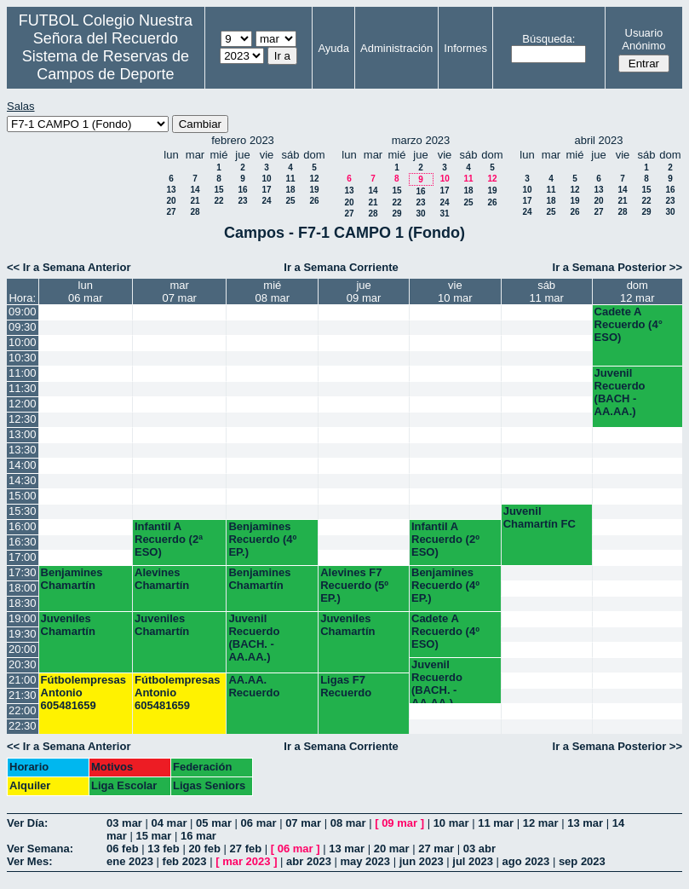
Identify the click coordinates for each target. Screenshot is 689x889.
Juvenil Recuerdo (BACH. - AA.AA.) (253, 637)
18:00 (23, 587)
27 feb (246, 848)
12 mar (541, 823)
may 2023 (365, 861)
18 (290, 189)
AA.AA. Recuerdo (253, 686)
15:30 (23, 511)
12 (314, 178)
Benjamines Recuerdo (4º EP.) (262, 539)
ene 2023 (129, 861)
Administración (396, 48)
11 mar (496, 823)
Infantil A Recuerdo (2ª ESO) (169, 539)
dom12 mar (637, 291)
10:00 (23, 342)
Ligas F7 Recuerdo (345, 686)
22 (218, 200)
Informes (465, 48)
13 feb (163, 848)
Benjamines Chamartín (72, 579)
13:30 (23, 449)
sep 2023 (582, 861)
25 (290, 200)
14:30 (23, 480)
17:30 (23, 572)
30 (420, 213)
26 (314, 200)
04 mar (169, 823)
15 (218, 189)
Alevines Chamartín (162, 579)
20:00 (23, 649)
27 (170, 211)
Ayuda (333, 48)
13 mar (585, 823)
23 (242, 200)
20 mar (392, 848)
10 (266, 178)
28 (194, 211)
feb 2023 (185, 861)
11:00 (23, 373)
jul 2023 (472, 861)
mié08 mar (273, 291)
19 (314, 189)
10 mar (451, 823)
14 (194, 189)
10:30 (23, 357)
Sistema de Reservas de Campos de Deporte (105, 65)
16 (242, 189)
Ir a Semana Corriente (341, 267)
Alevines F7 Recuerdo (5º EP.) (354, 585)
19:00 (23, 618)
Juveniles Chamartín (68, 625)
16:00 (23, 526)
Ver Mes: (29, 861)
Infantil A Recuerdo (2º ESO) (445, 539)
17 (266, 189)
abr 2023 (308, 861)
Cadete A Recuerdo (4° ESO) (628, 324)
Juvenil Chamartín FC (539, 517)
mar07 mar (179, 291)
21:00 (23, 679)
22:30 (23, 725)
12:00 (23, 403)
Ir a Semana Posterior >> (617, 267)
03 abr (479, 848)
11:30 (23, 388)
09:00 (23, 311)
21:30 (23, 695)
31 (444, 213)
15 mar (153, 835)
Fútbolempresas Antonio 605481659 (83, 692)
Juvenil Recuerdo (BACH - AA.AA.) (620, 392)
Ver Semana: (40, 848)
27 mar (436, 848)
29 (396, 213)
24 (266, 200)
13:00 (23, 434)
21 (194, 200)
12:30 (23, 419)
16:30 (23, 541)
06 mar (259, 823)
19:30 (23, 633)
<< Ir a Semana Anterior (68, 267)
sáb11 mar (546, 291)
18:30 (23, 603)
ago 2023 (526, 861)
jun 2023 (421, 861)
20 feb (204, 848)
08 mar (348, 823)
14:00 (23, 465)
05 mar (214, 823)
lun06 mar (85, 291)
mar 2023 (246, 861)
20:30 (23, 664)
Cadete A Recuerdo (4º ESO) (445, 631)
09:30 (23, 326)
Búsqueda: (548, 38)
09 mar (399, 823)
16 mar (198, 835)
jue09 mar (364, 291)
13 (170, 189)
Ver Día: (27, 823)
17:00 (23, 557)
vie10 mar (455, 291)
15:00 (23, 495)
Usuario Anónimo (643, 39)
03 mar (124, 823)
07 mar (303, 823)
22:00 (23, 710)
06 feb (122, 848)
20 (170, 200)
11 (290, 178)
